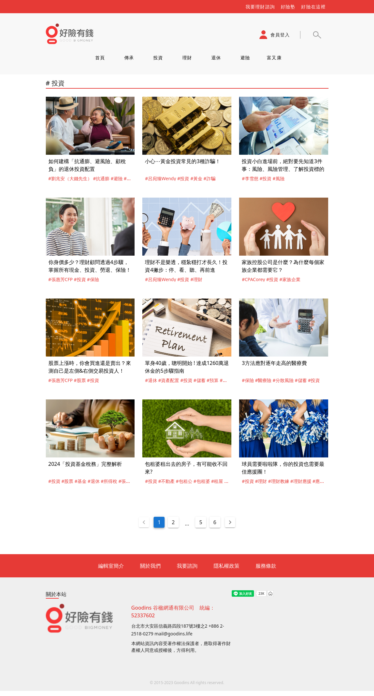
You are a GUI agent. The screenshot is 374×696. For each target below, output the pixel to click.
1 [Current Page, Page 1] (159, 522)
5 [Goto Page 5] (200, 522)
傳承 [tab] (129, 57)
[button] (317, 35)
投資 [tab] (158, 57)
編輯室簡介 (111, 565)
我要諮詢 (187, 565)
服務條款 (266, 565)
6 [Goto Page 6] (214, 522)
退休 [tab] (216, 57)
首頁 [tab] (100, 57)
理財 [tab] (187, 57)
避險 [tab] (245, 57)
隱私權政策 (226, 565)
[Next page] (230, 522)
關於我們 (150, 565)
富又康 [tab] (274, 57)
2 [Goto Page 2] (173, 522)
